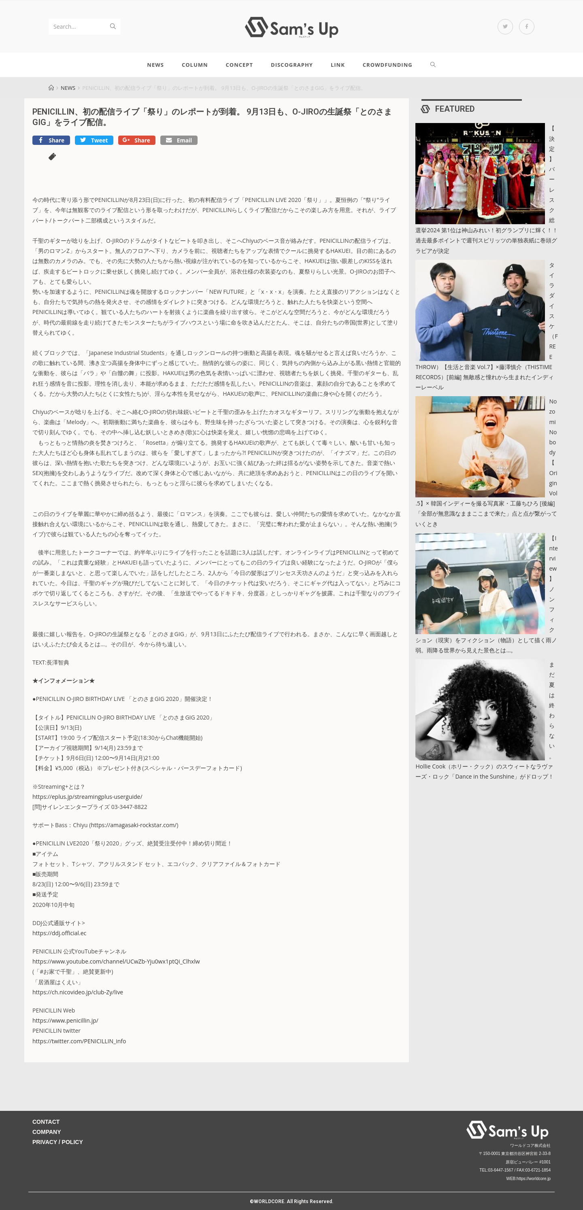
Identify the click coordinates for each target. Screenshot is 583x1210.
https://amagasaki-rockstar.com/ (134, 825)
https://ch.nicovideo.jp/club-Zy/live (77, 992)
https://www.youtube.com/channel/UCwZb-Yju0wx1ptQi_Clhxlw (116, 961)
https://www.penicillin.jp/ (65, 1020)
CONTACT (46, 1122)
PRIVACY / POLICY (57, 1142)
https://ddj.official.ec (59, 933)
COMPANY (46, 1132)
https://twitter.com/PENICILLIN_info (79, 1041)
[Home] (51, 87)
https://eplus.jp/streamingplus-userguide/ (87, 796)
